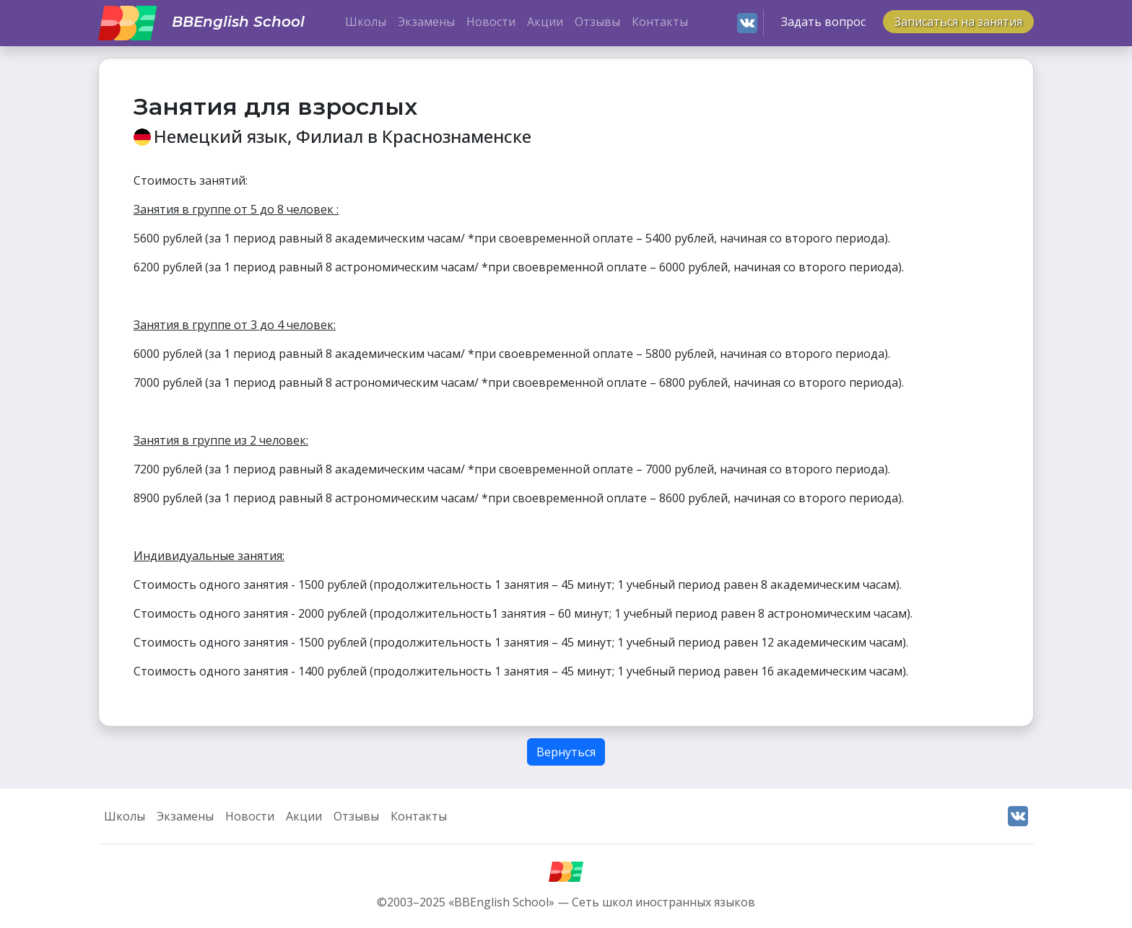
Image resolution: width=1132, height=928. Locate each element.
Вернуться (566, 752)
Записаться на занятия (958, 22)
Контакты (660, 22)
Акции (545, 22)
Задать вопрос (823, 22)
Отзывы (597, 22)
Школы (365, 22)
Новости (490, 22)
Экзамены (426, 22)
